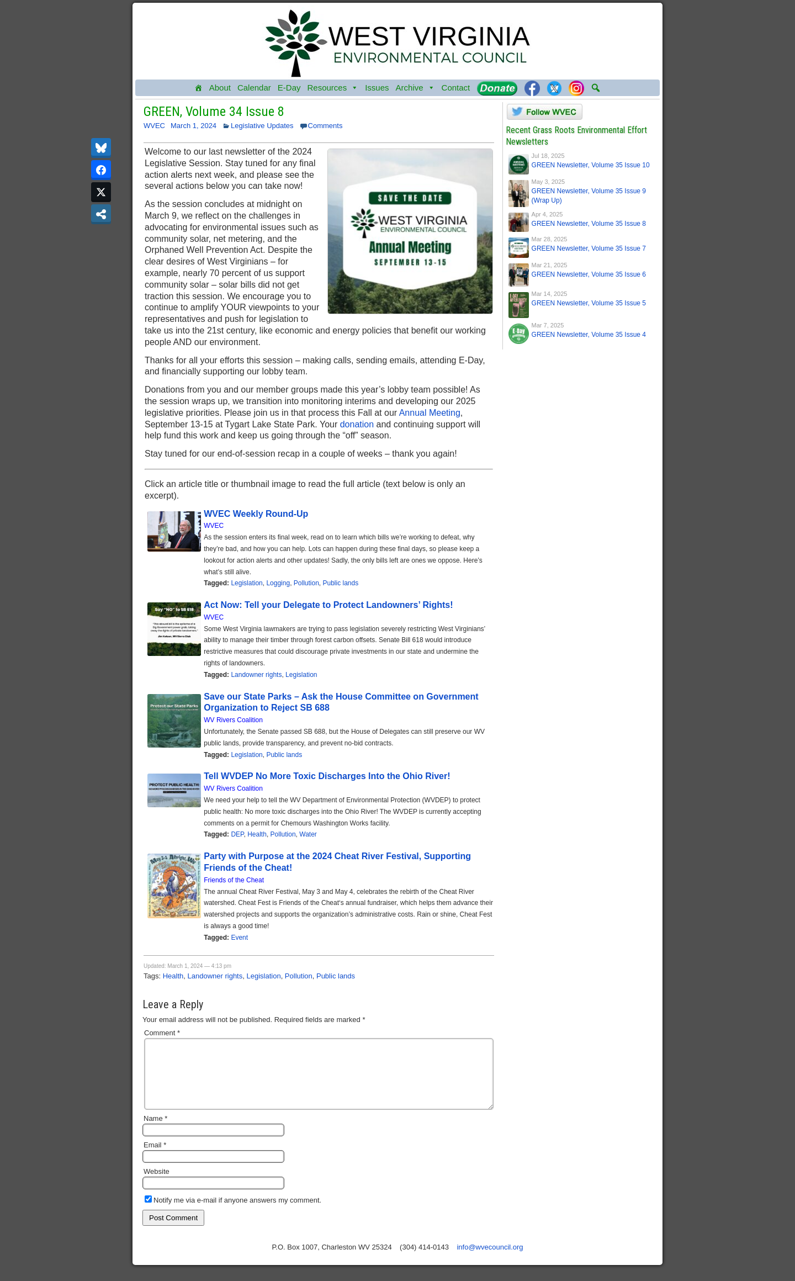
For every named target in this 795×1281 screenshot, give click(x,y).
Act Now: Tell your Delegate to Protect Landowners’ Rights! (329, 605)
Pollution (306, 583)
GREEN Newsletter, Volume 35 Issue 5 (589, 303)
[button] (595, 88)
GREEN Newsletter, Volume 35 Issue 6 (589, 274)
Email (155, 1158)
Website (156, 1185)
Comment (162, 1033)
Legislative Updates (262, 125)
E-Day (289, 87)
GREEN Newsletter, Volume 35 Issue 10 (591, 165)
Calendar (254, 87)
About (220, 87)
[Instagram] (576, 88)
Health (257, 834)
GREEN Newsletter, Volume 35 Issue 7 (589, 248)
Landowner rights (256, 675)
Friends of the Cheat (234, 880)
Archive (415, 88)
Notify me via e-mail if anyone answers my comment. (233, 1213)
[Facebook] (532, 88)
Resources (332, 88)
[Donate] (497, 88)
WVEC (154, 125)
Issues (377, 87)
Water (308, 834)
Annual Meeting (429, 412)
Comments (325, 125)
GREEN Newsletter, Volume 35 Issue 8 (589, 223)
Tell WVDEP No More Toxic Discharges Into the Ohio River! (327, 776)
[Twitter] (554, 88)
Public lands (341, 583)
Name (155, 1132)
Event (239, 937)
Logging (278, 583)
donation (357, 424)
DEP (237, 834)
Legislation (246, 583)
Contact (456, 87)
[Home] (198, 88)
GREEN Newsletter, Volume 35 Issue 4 (589, 334)
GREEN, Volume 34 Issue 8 (214, 111)
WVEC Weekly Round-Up (256, 513)
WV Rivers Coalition (233, 720)
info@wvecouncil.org (490, 1260)
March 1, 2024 (193, 125)
